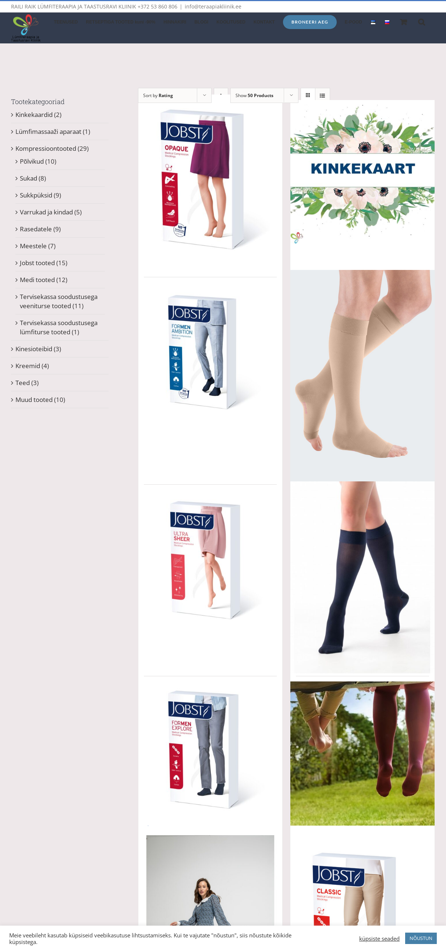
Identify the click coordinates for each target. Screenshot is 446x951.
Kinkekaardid (34, 114)
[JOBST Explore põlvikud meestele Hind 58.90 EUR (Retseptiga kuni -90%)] (210, 753)
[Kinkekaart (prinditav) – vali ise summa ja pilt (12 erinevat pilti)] (362, 172)
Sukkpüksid (36, 195)
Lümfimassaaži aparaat (48, 131)
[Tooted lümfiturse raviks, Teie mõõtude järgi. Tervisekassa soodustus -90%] (362, 753)
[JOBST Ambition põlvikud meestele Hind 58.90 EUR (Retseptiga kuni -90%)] (210, 354)
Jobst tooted (37, 263)
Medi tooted (37, 279)
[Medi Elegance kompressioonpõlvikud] (362, 577)
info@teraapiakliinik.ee (213, 6)
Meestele (33, 246)
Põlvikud (32, 161)
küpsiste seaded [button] (379, 938)
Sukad (28, 178)
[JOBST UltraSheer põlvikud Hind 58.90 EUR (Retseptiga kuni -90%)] (210, 562)
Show (254, 95)
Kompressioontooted (45, 148)
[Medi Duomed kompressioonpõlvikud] (362, 378)
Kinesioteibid (33, 349)
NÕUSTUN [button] (421, 938)
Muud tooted (34, 399)
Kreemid (27, 365)
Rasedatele (36, 229)
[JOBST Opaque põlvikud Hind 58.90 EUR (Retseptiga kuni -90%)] (210, 182)
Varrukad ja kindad (46, 212)
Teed (22, 382)
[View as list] (322, 95)
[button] (421, 21)
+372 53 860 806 (157, 6)
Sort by (158, 95)
